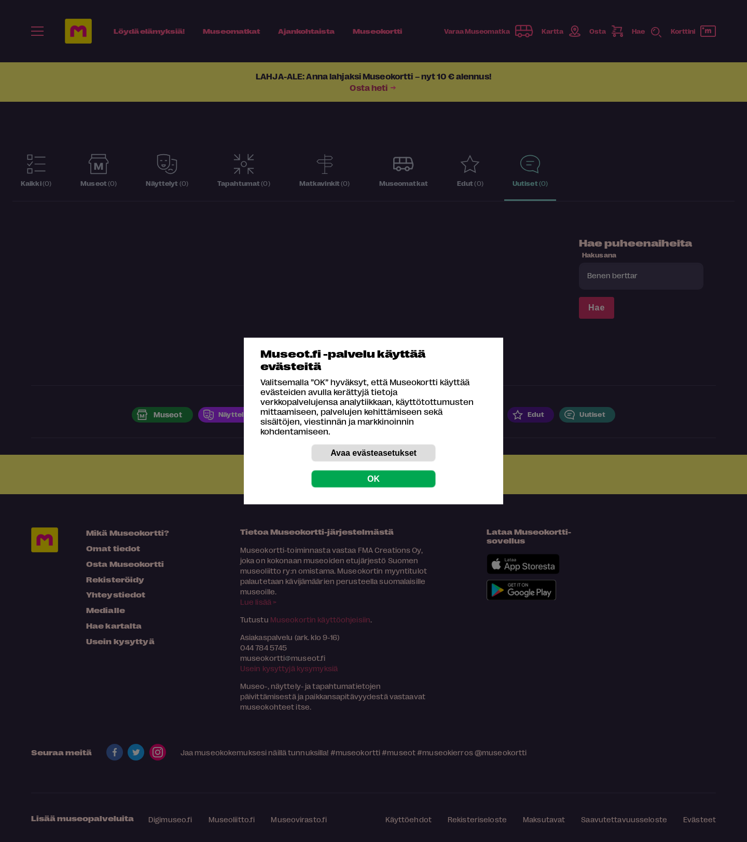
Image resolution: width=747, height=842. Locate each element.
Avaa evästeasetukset (373, 453)
